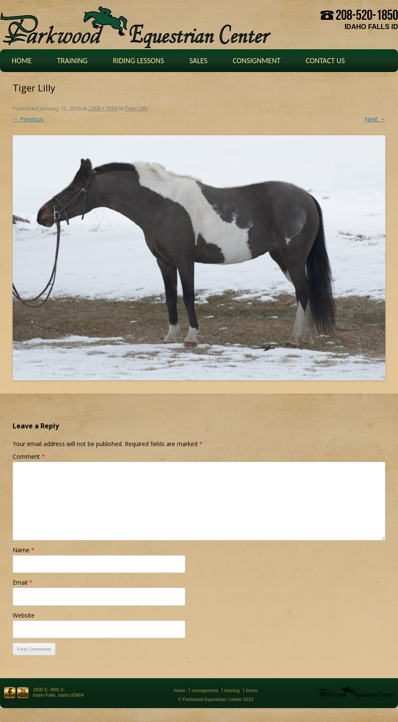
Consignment (256, 60)
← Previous (28, 119)
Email (22, 582)
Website (24, 615)
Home (22, 60)
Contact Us (325, 60)
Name (24, 550)
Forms (252, 690)
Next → (375, 119)
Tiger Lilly (136, 108)
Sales (198, 60)
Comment (29, 456)
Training (72, 60)
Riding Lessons (138, 60)
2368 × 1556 (103, 108)
